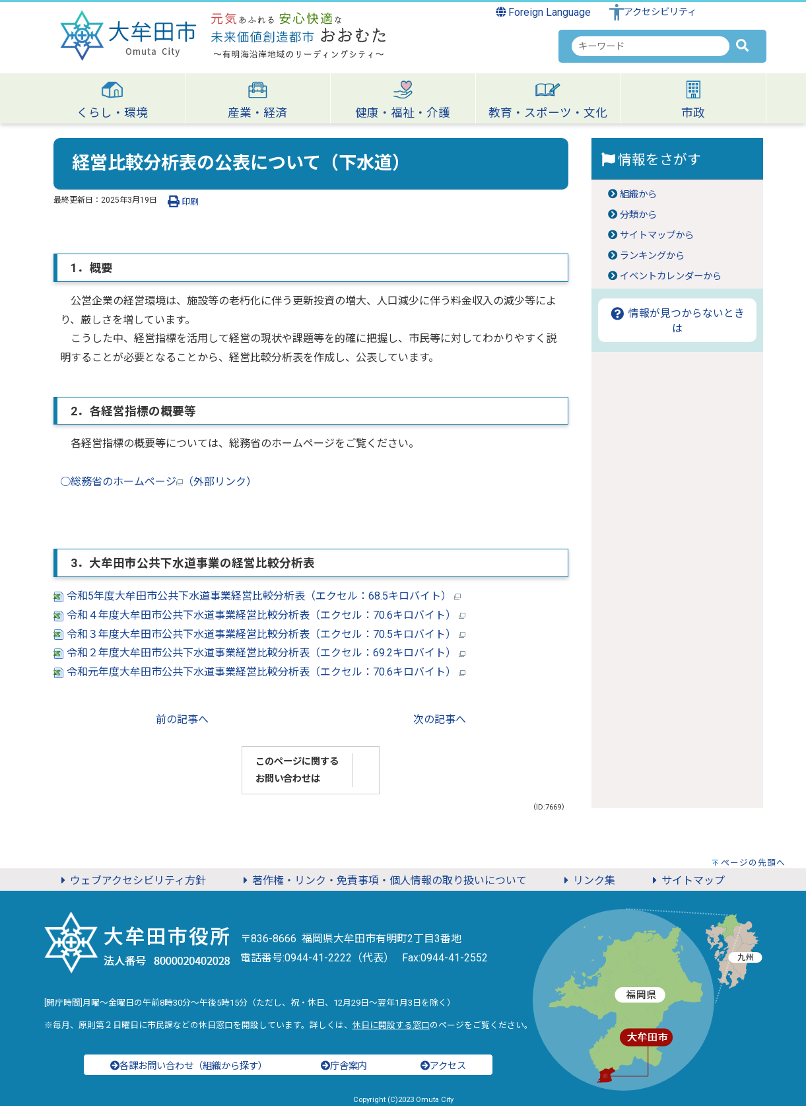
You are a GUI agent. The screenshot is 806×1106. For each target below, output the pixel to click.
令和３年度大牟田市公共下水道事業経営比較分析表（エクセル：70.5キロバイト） (259, 634)
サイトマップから (657, 235)
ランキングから (652, 255)
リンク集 (587, 880)
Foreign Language (543, 12)
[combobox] (650, 46)
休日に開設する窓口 (391, 1025)
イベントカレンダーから (671, 276)
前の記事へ (182, 719)
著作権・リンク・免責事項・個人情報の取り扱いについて (383, 880)
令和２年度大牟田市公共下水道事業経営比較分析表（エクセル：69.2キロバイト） (259, 652)
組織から (638, 194)
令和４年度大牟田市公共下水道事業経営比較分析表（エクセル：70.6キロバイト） (259, 615)
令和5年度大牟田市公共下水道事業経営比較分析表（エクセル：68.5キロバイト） (257, 596)
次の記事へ (439, 719)
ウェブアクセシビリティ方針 (131, 880)
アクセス (443, 1066)
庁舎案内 (344, 1066)
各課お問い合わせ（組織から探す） (188, 1066)
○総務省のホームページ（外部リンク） (158, 481)
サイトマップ (686, 880)
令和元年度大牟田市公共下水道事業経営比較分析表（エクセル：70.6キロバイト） (259, 672)
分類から (638, 215)
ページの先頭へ (753, 863)
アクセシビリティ (660, 12)
